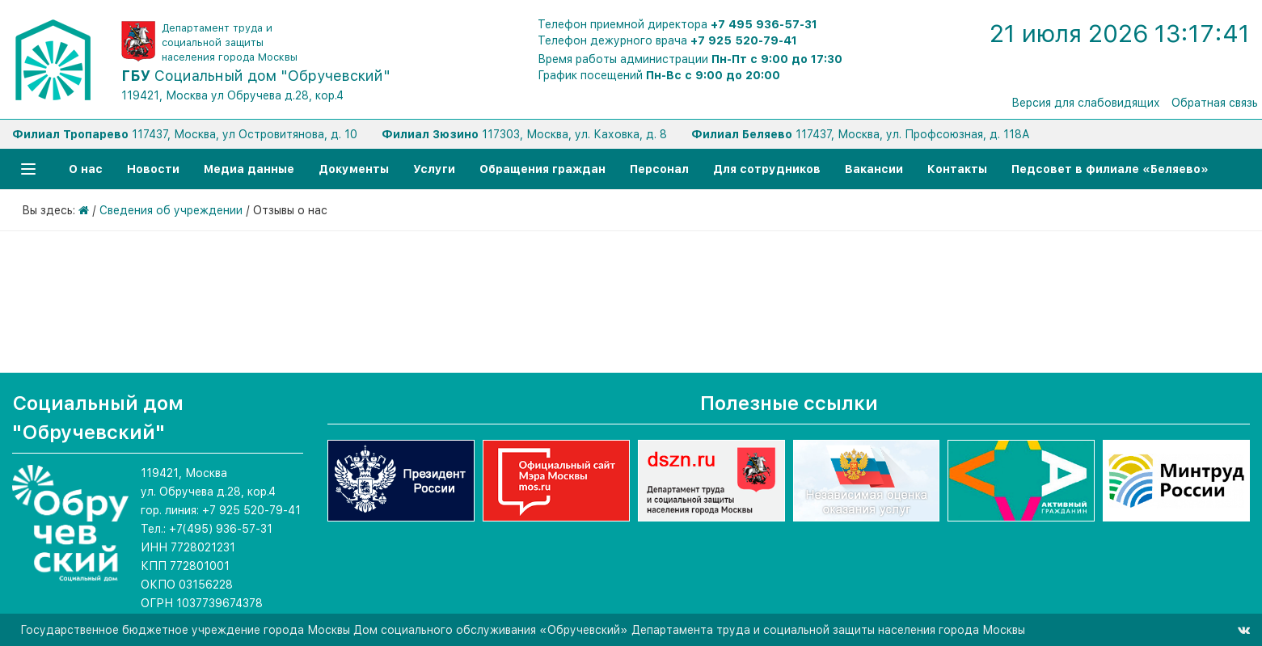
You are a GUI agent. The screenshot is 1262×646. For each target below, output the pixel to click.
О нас (86, 169)
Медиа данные (249, 169)
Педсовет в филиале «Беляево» (1110, 169)
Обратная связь (1214, 102)
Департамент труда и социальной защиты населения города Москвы (230, 42)
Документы (354, 169)
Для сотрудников (767, 169)
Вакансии (874, 169)
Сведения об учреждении (171, 210)
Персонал (659, 169)
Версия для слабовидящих (1085, 102)
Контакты (957, 169)
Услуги (434, 169)
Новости (153, 169)
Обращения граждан (542, 169)
